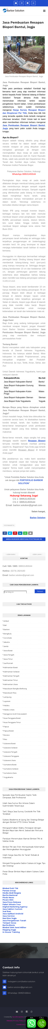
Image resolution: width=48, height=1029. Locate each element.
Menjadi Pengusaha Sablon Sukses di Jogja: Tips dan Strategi (24, 864)
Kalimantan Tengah (11, 676)
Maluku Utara (8, 710)
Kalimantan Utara (10, 684)
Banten (6, 629)
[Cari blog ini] (15, 592)
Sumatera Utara (10, 773)
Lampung (7, 697)
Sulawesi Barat (9, 743)
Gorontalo (7, 638)
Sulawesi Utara (9, 760)
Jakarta (6, 642)
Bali (5, 625)
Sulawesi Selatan (10, 748)
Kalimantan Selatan (11, 672)
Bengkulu (7, 634)
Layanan (6, 701)
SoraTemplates (17, 1017)
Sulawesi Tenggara (11, 756)
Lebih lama (37, 554)
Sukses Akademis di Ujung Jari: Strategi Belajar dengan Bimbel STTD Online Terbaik (23, 821)
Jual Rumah (8, 663)
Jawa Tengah (8, 655)
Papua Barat (8, 731)
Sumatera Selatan (10, 769)
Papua (6, 727)
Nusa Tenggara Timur (12, 722)
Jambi (5, 646)
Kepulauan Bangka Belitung (15, 689)
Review (6, 735)
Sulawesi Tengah (10, 752)
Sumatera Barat (10, 765)
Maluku (6, 705)
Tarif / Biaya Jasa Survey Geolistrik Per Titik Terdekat (21, 812)
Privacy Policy (18, 1021)
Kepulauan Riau (9, 693)
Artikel (6, 621)
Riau (5, 739)
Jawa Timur (8, 659)
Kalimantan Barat (10, 667)
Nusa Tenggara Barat (12, 718)
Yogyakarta (9, 525)
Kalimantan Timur (10, 680)
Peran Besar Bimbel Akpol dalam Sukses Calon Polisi (23, 872)
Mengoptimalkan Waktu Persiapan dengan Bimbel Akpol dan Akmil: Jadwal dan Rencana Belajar (23, 830)
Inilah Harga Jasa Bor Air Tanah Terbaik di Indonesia (21, 856)
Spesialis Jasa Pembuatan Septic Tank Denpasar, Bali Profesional (19, 796)
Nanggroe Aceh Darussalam (15, 714)
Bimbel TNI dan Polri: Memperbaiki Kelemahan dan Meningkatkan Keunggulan (23, 848)
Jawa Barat (8, 651)
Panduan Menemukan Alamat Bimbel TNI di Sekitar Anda (22, 840)
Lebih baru (11, 554)
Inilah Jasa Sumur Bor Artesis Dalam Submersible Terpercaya (19, 804)
